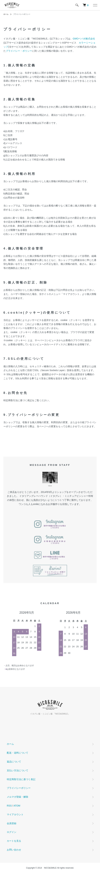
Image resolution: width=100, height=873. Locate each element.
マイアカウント (15, 814)
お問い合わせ (14, 849)
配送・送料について (17, 752)
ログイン (11, 832)
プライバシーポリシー (19, 788)
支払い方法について (17, 770)
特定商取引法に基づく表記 (21, 779)
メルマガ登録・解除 (17, 796)
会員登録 (11, 823)
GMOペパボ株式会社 (84, 38)
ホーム (6, 14)
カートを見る (14, 840)
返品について (14, 761)
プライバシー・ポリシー (19, 50)
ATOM (17, 805)
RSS (9, 805)
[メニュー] (95, 5)
